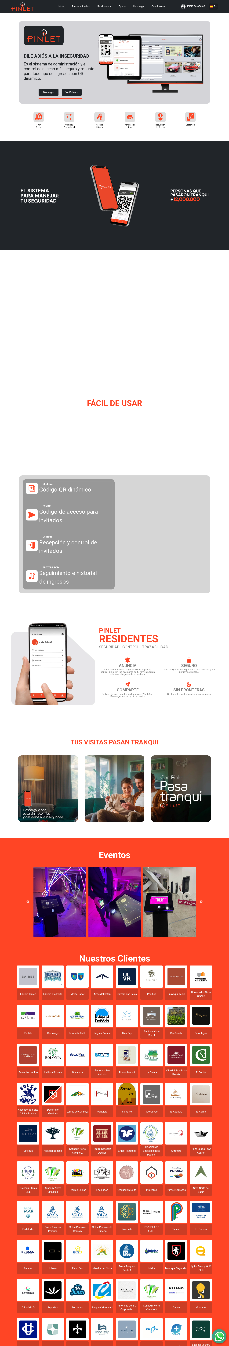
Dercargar (48, 92)
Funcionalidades (81, 6)
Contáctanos (158, 6)
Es (213, 6)
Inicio (61, 6)
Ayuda (122, 6)
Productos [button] (103, 6)
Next (201, 904)
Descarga (138, 6)
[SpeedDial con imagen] (219, 1336)
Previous (27, 904)
